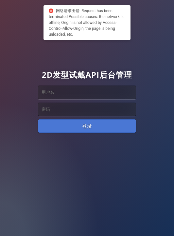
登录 (87, 126)
